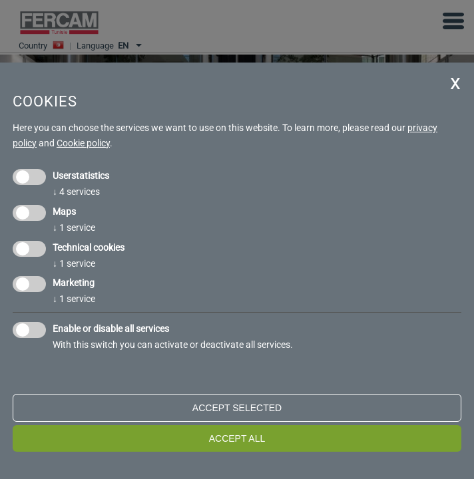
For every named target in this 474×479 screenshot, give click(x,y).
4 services (76, 191)
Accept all (237, 438)
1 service (74, 227)
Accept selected (237, 407)
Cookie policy (83, 143)
